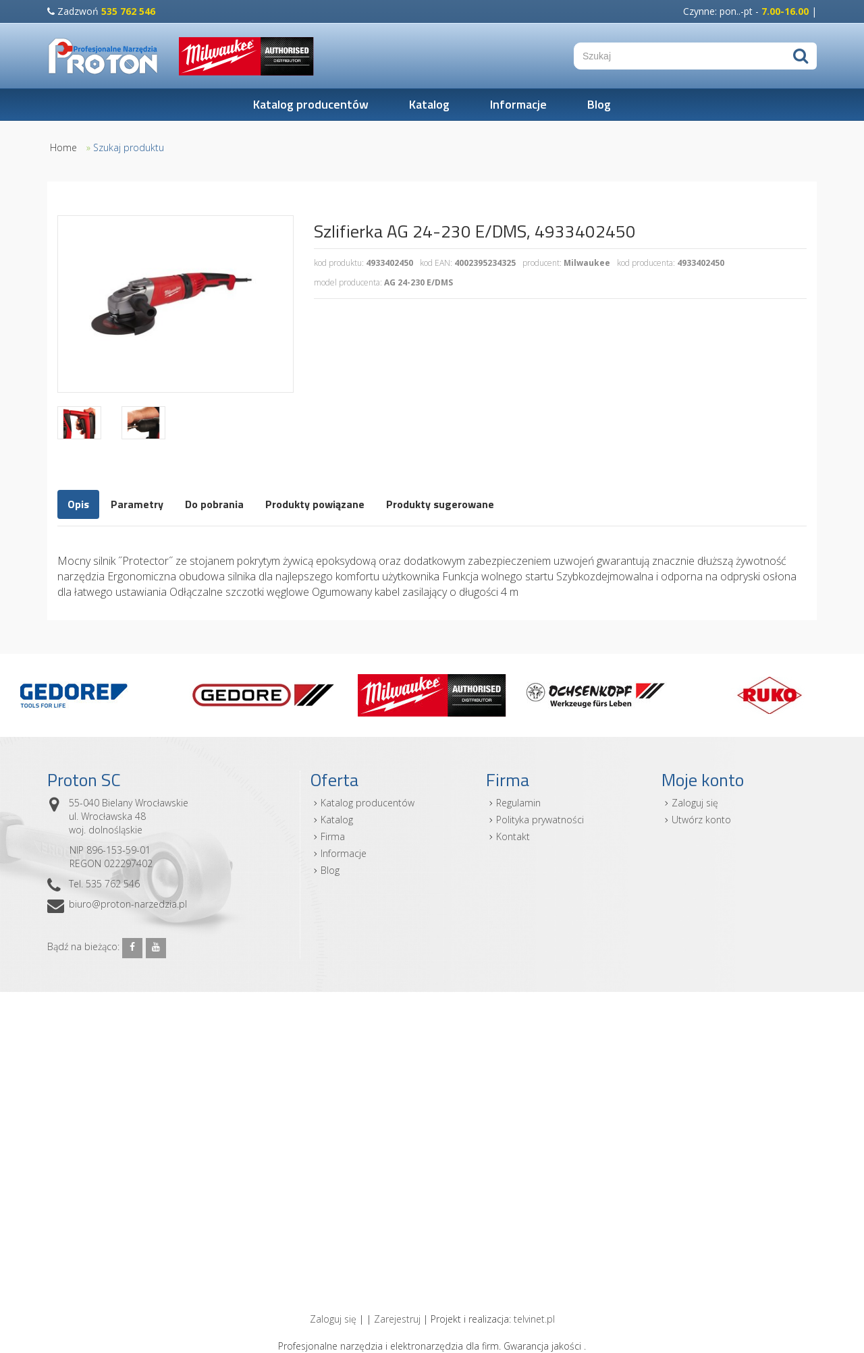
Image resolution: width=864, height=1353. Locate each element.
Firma (333, 836)
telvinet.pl (534, 1319)
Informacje (518, 104)
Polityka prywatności (540, 819)
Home (63, 147)
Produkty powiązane (314, 504)
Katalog (429, 104)
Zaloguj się (695, 802)
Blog (599, 104)
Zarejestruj (397, 1319)
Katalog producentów (311, 104)
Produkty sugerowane (440, 504)
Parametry (137, 504)
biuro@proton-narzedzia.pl (128, 904)
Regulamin (518, 802)
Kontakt (513, 836)
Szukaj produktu (128, 147)
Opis (78, 504)
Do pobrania (214, 504)
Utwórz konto (701, 819)
